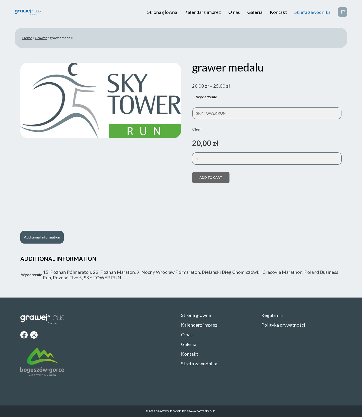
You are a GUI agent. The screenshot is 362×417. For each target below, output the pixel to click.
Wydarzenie (206, 97)
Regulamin (272, 315)
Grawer (41, 38)
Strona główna (162, 12)
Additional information (42, 237)
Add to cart (210, 177)
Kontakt (278, 12)
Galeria (254, 12)
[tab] (42, 237)
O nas (234, 12)
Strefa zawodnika (312, 12)
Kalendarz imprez (202, 12)
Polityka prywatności (283, 325)
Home (27, 38)
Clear (196, 129)
